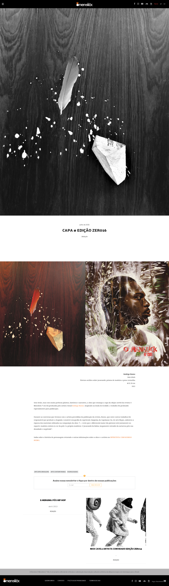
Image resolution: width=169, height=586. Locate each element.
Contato (61, 580)
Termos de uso (94, 580)
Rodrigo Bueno (78, 406)
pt (161, 4)
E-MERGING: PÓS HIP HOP (53, 500)
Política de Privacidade (77, 580)
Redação (53, 511)
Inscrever (95, 485)
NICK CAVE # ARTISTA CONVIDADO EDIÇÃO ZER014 (116, 549)
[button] (3, 4)
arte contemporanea (58, 472)
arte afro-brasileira (41, 472)
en (164, 4)
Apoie (156, 4)
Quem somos (49, 580)
